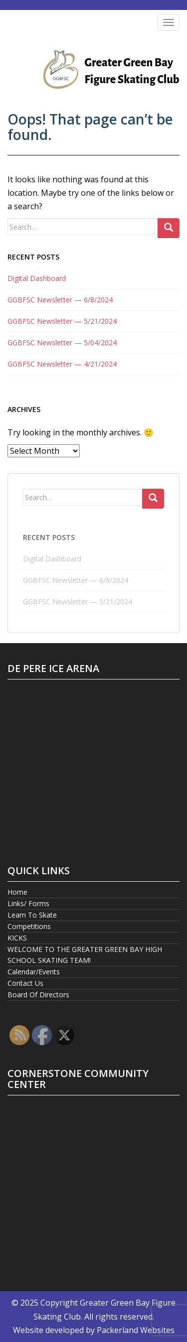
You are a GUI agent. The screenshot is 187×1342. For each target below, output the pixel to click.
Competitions (29, 926)
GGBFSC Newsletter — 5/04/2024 (62, 342)
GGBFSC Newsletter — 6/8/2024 (60, 299)
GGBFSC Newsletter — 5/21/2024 (62, 321)
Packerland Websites (136, 1330)
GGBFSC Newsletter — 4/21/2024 (62, 364)
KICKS (17, 937)
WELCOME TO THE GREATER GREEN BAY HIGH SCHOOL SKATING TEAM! (84, 954)
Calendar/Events (33, 971)
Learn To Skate (32, 915)
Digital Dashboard (36, 278)
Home (17, 892)
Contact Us (25, 983)
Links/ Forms (28, 903)
